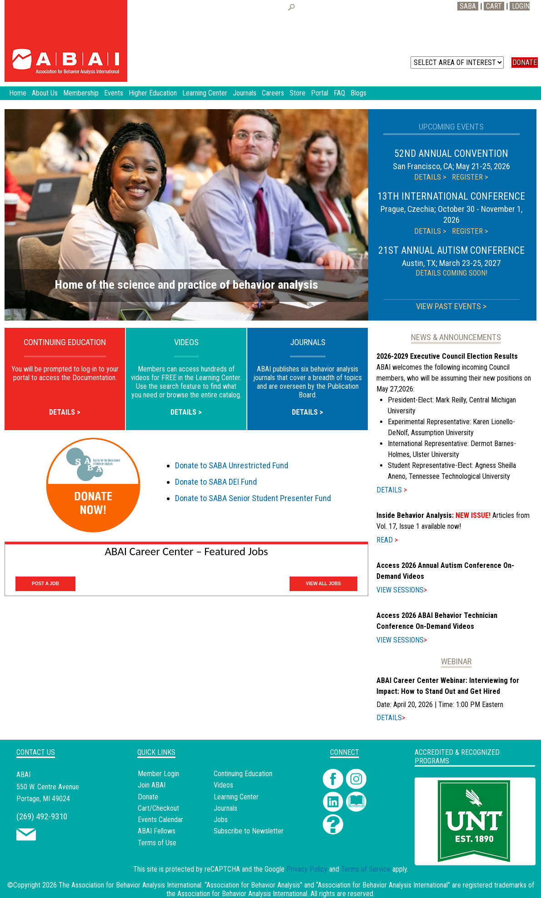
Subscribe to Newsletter (249, 831)
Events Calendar (160, 819)
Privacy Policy (306, 869)
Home (17, 93)
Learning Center (236, 797)
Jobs (221, 819)
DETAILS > (430, 176)
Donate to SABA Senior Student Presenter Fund (253, 498)
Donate (148, 797)
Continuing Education (243, 773)
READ (387, 540)
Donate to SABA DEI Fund (216, 482)
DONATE (524, 62)
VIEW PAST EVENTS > (451, 306)
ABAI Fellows (156, 831)
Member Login (158, 773)
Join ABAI (151, 785)
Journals (225, 808)
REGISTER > (470, 176)
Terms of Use (157, 842)
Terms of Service (366, 869)
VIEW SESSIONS (401, 590)
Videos (223, 785)
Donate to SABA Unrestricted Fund (231, 465)
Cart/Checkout (158, 808)
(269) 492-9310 (41, 816)
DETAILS (391, 490)
